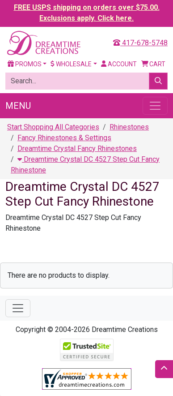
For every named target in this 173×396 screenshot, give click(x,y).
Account (119, 64)
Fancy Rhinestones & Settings (64, 137)
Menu (18, 105)
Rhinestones (129, 127)
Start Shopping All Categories (53, 127)
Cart (153, 64)
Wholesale (71, 64)
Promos (25, 64)
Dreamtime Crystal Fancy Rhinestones (77, 148)
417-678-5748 (140, 43)
